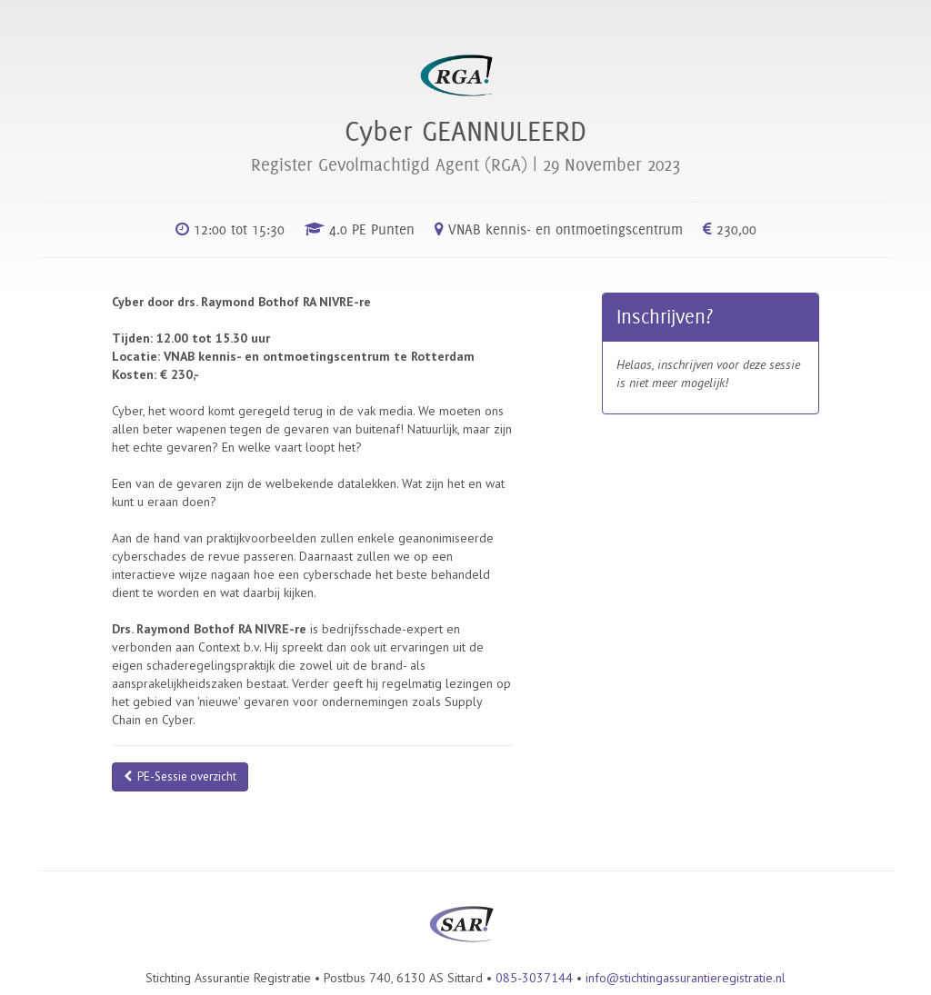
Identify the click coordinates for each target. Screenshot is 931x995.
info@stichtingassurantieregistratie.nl (686, 978)
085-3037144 (534, 978)
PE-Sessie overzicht (180, 776)
